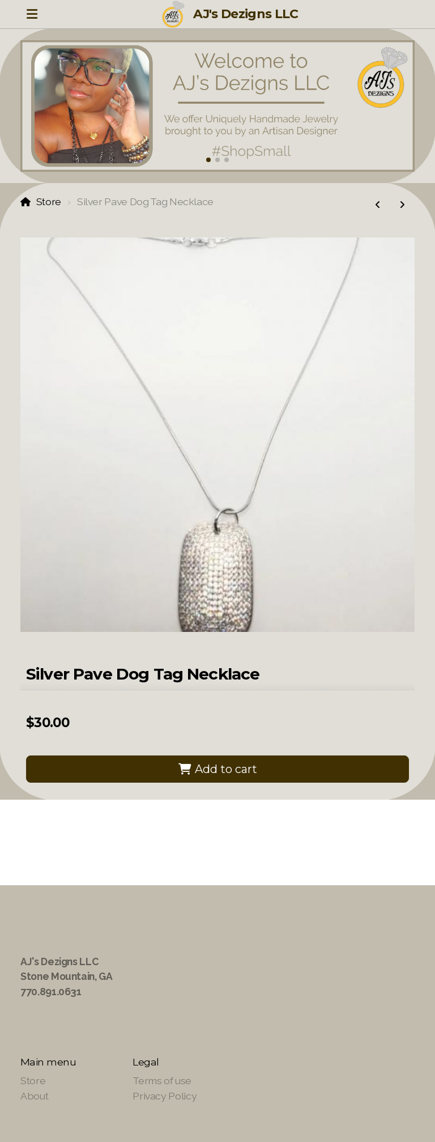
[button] (208, 160)
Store (48, 201)
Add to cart (217, 769)
